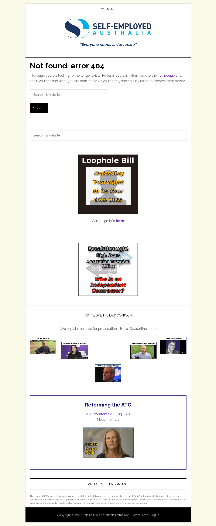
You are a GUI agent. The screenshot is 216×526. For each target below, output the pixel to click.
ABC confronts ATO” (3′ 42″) (108, 414)
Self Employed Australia (108, 28)
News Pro (91, 515)
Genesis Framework (116, 515)
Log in (154, 515)
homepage (166, 75)
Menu (111, 9)
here (116, 420)
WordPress (140, 515)
